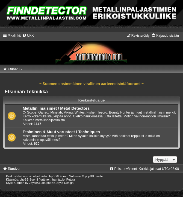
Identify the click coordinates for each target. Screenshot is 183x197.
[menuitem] (28, 35)
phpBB (52, 176)
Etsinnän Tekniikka (26, 91)
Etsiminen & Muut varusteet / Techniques (61, 132)
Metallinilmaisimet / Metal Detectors (56, 108)
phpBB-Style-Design (59, 182)
